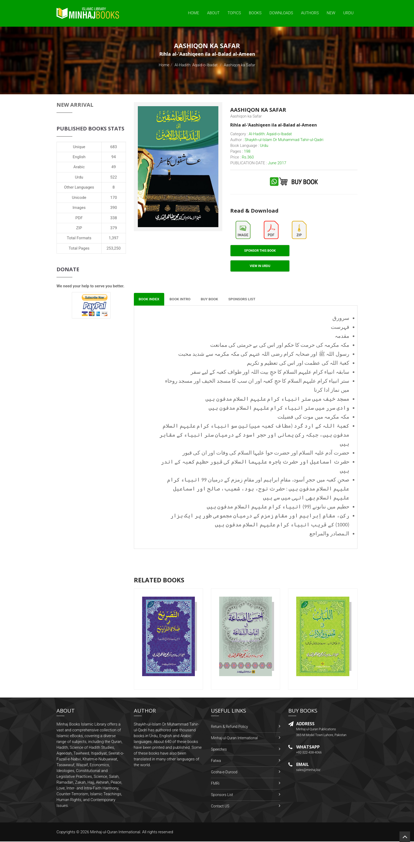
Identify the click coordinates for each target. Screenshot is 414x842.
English (79, 157)
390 (113, 207)
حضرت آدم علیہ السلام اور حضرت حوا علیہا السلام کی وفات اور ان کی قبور (265, 453)
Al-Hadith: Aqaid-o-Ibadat (196, 65)
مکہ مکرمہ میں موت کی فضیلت (313, 417)
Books (255, 13)
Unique (79, 146)
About (213, 13)
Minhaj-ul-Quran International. (115, 832)
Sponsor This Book (260, 250)
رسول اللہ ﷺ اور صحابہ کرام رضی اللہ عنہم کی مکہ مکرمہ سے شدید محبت (263, 354)
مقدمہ (342, 336)
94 (113, 157)
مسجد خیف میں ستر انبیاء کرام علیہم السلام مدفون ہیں (277, 399)
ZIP (79, 228)
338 (113, 218)
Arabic (79, 167)
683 (113, 146)
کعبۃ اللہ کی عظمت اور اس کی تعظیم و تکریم (298, 363)
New (331, 13)
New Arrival (75, 104)
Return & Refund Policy (229, 727)
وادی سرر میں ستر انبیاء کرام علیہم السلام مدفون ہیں (279, 408)
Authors (310, 13)
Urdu (348, 13)
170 (113, 197)
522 (113, 177)
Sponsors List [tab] (247, 299)
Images (79, 207)
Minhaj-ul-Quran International (234, 738)
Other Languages (79, 187)
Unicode (79, 197)
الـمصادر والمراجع (329, 534)
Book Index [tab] (149, 299)
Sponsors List (222, 795)
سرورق (340, 318)
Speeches (219, 750)
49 (113, 167)
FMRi (215, 784)
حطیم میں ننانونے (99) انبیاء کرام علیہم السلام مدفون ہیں (278, 507)
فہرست (340, 327)
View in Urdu (260, 266)
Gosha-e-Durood (224, 772)
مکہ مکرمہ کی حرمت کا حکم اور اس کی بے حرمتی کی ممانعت (279, 345)
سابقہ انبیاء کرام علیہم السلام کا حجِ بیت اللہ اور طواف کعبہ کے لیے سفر (270, 372)
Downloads (281, 13)
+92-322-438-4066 (309, 753)
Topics (234, 13)
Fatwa (216, 761)
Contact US (220, 806)
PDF (79, 218)
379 (113, 228)
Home (193, 13)
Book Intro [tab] (182, 299)
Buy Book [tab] (213, 299)
